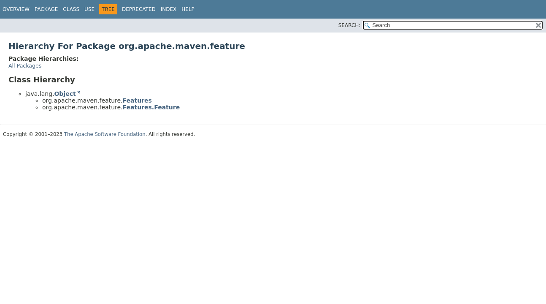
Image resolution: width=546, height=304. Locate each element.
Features (137, 100)
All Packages (24, 65)
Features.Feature (151, 107)
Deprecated (139, 9)
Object (65, 93)
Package (46, 9)
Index (169, 9)
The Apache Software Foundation (105, 134)
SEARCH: (349, 25)
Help (188, 9)
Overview (16, 9)
